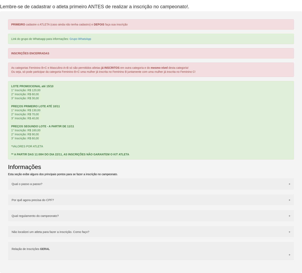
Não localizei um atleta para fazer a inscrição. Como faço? (50, 232)
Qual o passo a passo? (27, 184)
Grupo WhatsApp (80, 38)
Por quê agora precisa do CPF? (33, 200)
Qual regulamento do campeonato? (35, 215)
